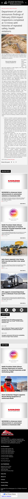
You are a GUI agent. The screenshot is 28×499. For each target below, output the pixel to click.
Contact (3, 479)
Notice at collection (6, 496)
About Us (3, 476)
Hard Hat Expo (4, 469)
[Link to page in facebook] (11, 162)
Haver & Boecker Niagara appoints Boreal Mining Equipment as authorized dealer (12, 328)
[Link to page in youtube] (21, 310)
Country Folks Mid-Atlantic (7, 453)
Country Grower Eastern (7, 455)
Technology (14, 8)
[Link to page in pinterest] (16, 162)
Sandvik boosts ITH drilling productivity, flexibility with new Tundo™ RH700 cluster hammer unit (12, 321)
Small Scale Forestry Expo (7, 470)
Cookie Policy (4, 485)
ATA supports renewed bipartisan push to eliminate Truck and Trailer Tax (13, 293)
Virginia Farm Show (5, 467)
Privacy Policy (4, 482)
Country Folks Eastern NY (7, 448)
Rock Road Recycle (5, 461)
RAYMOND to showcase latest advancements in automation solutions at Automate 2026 (12, 194)
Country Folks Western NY (7, 450)
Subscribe (3, 473)
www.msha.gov (11, 159)
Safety (10, 8)
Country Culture (5, 458)
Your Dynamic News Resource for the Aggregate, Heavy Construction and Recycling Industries (16, 3)
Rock (3, 8)
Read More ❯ (23, 203)
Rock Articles (6, 8)
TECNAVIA (8, 491)
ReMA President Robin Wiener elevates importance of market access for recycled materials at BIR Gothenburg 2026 (14, 227)
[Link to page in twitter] (14, 162)
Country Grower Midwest (7, 456)
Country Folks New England (7, 451)
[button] (26, 3)
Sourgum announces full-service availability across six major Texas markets (13, 336)
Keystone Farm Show (6, 466)
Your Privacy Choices (10, 494)
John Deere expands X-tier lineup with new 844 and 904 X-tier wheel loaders (13, 261)
